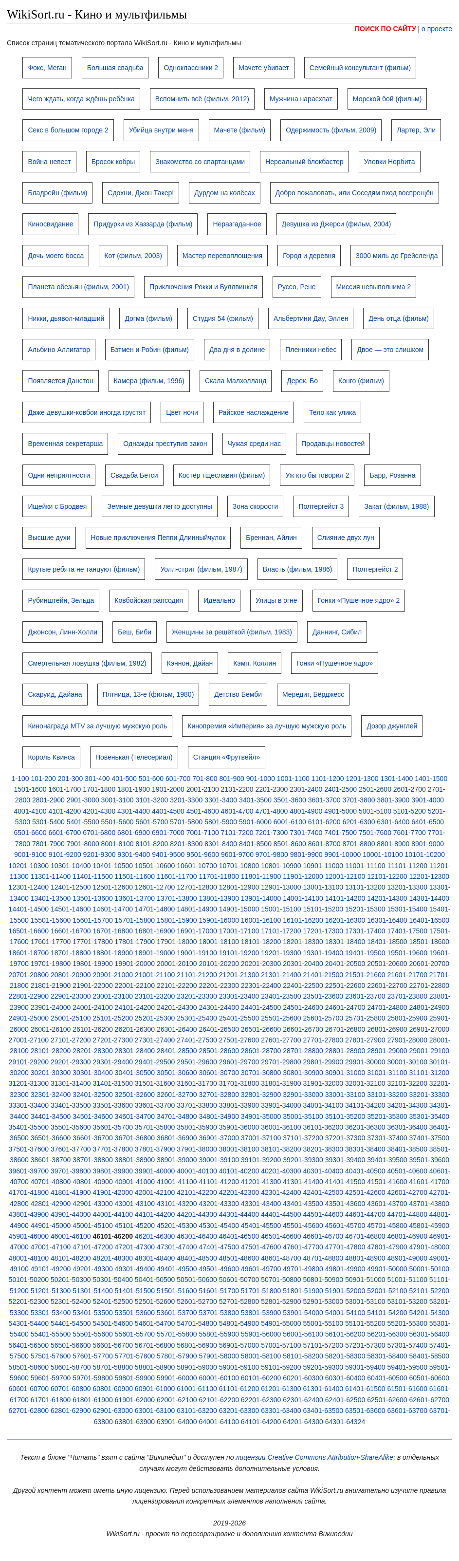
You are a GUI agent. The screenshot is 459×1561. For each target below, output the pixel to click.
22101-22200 (177, 985)
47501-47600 (261, 1247)
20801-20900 (71, 975)
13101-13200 (365, 887)
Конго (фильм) (361, 381)
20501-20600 (387, 963)
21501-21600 (365, 975)
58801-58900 (155, 1367)
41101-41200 (219, 1182)
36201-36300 (365, 1127)
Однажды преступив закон (165, 443)
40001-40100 (197, 1171)
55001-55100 (323, 1323)
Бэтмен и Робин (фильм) (149, 349)
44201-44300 (197, 1214)
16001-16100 (261, 920)
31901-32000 (323, 1083)
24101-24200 (135, 1007)
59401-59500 (407, 1367)
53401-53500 (93, 1313)
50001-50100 (429, 1269)
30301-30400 (93, 1073)
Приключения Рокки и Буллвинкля (203, 287)
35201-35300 (387, 1116)
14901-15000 (239, 909)
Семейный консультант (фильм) (360, 68)
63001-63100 (155, 1410)
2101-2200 (237, 789)
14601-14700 (112, 909)
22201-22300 (219, 985)
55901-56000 (261, 1334)
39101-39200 (261, 1160)
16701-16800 (112, 931)
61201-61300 (281, 1389)
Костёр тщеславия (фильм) (222, 475)
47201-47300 (135, 1247)
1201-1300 (362, 778)
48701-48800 (323, 1258)
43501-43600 (345, 1204)
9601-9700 (237, 854)
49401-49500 (177, 1269)
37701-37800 (112, 1149)
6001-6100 (290, 822)
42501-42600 (365, 1192)
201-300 (70, 778)
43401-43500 (303, 1204)
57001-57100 (281, 1345)
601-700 (177, 778)
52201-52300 (29, 1301)
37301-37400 (387, 1138)
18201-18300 (303, 942)
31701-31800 (239, 1083)
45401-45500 (261, 1225)
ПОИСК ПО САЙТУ (385, 29)
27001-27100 (29, 1040)
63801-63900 (135, 1422)
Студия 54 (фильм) (223, 318)
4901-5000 (340, 811)
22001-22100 (135, 985)
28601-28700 (261, 1051)
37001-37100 (261, 1138)
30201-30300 (51, 1073)
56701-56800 (155, 1345)
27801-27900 (365, 1040)
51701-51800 (261, 1291)
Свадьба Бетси (134, 475)
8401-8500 (255, 844)
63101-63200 (197, 1410)
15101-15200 (323, 909)
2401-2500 (340, 789)
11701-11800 (219, 876)
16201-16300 (345, 920)
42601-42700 (407, 1192)
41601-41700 (429, 1182)
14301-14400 (429, 898)
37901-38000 (197, 1149)
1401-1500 (431, 778)
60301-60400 (345, 1378)
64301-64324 (345, 1422)
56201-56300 (387, 1334)
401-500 (123, 778)
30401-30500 (135, 1073)
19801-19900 (93, 963)
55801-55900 (219, 1334)
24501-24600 (303, 1007)
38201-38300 (323, 1149)
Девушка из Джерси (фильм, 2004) (336, 224)
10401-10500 (112, 866)
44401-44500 (281, 1214)
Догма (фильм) (148, 318)
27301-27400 (155, 1040)
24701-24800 (387, 1007)
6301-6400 (393, 822)
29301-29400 (112, 1062)
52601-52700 (197, 1301)
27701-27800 (323, 1040)
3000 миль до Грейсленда (397, 256)
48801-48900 (365, 1258)
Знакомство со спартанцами (200, 162)
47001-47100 (51, 1247)
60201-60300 (303, 1378)
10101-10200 (425, 854)
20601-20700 (429, 963)
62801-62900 (71, 1410)
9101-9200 (65, 854)
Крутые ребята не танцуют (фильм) (84, 569)
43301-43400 (261, 1204)
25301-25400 (197, 1018)
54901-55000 (281, 1323)
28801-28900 (345, 1051)
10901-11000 (323, 866)
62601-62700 (429, 1400)
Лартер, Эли (416, 130)
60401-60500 (387, 1378)
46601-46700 (323, 1236)
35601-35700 (112, 1127)
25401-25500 (239, 1018)
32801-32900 (261, 1094)
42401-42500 (323, 1192)
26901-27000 (429, 1029)
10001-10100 (383, 854)
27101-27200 (71, 1040)
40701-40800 (51, 1182)
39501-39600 (429, 1160)
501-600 (151, 778)
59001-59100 (239, 1367)
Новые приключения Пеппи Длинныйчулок (158, 537)
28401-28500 (177, 1051)
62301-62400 (303, 1400)
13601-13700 (135, 898)
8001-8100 (117, 844)
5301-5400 (48, 822)
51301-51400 (93, 1291)
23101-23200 (155, 996)
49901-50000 (387, 1269)
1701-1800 (99, 789)
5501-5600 (117, 822)
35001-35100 (303, 1116)
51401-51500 (135, 1291)
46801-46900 (407, 1236)
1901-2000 (168, 789)
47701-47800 (345, 1247)
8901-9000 (427, 844)
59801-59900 (135, 1378)
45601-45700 (345, 1225)
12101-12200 (387, 876)
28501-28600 (219, 1051)
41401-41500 (345, 1182)
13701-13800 (177, 898)
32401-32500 (93, 1094)
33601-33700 (155, 1105)
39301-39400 (345, 1160)
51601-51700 (219, 1291)
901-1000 (260, 778)
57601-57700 (93, 1356)
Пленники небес (310, 349)
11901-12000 (303, 876)
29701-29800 (281, 1062)
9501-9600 (202, 854)
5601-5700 (151, 822)
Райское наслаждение (254, 412)
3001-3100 (117, 800)
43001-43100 (135, 1204)
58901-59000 (197, 1367)
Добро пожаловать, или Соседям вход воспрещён (354, 193)
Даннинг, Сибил (337, 632)
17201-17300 (323, 931)
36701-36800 (135, 1138)
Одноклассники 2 (191, 68)
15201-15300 (365, 909)
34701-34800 (177, 1116)
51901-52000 (345, 1291)
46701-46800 (365, 1236)
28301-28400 (135, 1051)
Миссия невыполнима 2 (373, 287)
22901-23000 (71, 996)
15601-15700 (93, 920)
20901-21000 (112, 975)
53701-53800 (219, 1313)
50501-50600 (197, 1279)
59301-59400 (365, 1367)
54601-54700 (155, 1323)
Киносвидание (50, 224)
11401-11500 (93, 876)
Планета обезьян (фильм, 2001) (78, 287)
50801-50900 (323, 1279)
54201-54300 (429, 1313)
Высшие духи (49, 537)
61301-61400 (323, 1389)
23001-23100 (112, 996)
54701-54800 (197, 1323)
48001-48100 (29, 1258)
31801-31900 (281, 1083)
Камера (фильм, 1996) (149, 381)
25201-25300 (155, 1018)
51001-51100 (407, 1279)
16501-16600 (29, 931)
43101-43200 (177, 1204)
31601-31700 (197, 1083)
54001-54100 (345, 1313)
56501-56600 (71, 1345)
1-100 (20, 778)
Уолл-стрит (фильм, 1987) (201, 569)
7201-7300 (271, 832)
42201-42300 (239, 1192)
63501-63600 (365, 1410)
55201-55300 (407, 1323)
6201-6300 (359, 822)
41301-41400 (303, 1182)
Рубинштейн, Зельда (61, 600)
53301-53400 (51, 1313)
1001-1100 (293, 778)
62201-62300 (261, 1400)
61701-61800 (51, 1400)
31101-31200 (429, 1073)
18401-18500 (387, 942)
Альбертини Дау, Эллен (311, 318)
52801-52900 (281, 1301)
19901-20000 (135, 963)
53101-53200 (407, 1301)
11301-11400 (51, 876)
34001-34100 (323, 1105)
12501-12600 (112, 887)
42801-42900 (51, 1204)
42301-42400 (281, 1192)
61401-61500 (365, 1389)
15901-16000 (219, 920)
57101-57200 (323, 1345)
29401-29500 (155, 1062)
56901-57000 (239, 1345)
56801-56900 (197, 1345)
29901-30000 (365, 1062)
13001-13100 (323, 887)
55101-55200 (365, 1323)
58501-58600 (29, 1367)
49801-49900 (345, 1269)
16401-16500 (429, 920)
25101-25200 (112, 1018)
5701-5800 (186, 822)
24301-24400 (219, 1007)
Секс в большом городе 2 (68, 130)
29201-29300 (71, 1062)
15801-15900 (177, 920)
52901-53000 (323, 1301)
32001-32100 (365, 1083)
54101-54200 (387, 1313)
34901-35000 (261, 1116)
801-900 (232, 778)
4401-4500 (168, 811)
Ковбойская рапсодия (148, 600)
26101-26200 (93, 1029)
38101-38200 (281, 1149)
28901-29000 (387, 1051)
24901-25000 (29, 1018)
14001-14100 (303, 898)
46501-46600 (281, 1236)
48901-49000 (407, 1258)
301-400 (97, 778)
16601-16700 (71, 931)
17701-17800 (93, 942)
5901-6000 (255, 822)
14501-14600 (71, 909)
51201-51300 (51, 1291)
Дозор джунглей (392, 726)
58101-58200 (303, 1356)
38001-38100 (239, 1149)
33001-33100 (345, 1094)
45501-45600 (303, 1225)
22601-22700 (387, 985)
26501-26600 (261, 1029)
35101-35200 (345, 1116)
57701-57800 (135, 1356)
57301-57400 (407, 1345)
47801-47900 (387, 1247)
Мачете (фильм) (240, 130)
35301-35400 (429, 1116)
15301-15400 (407, 909)
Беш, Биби (134, 632)
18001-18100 (219, 942)
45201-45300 (177, 1225)
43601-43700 (387, 1204)
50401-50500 (155, 1279)
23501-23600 (323, 996)
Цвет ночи (182, 412)
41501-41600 (387, 1182)
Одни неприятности (59, 475)
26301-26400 (177, 1029)
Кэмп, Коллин (254, 663)
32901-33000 (303, 1094)
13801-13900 (219, 898)
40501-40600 (407, 1171)
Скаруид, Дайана (55, 694)
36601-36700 (93, 1138)
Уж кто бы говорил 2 (317, 475)
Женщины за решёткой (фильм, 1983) (232, 632)
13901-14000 (261, 898)
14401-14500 (29, 909)
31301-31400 (71, 1083)
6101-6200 (324, 822)
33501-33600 (112, 1105)
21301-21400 (281, 975)
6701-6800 (99, 832)
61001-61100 (197, 1389)
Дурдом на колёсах (224, 193)
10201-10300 (29, 866)
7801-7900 (48, 844)
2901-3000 (83, 800)
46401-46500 (239, 1236)
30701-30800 (261, 1073)
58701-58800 (112, 1367)
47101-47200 (93, 1247)
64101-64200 (261, 1422)
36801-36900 (177, 1138)
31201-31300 (29, 1083)
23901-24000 (51, 1007)
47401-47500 (219, 1247)
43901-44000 (71, 1214)
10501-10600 (155, 866)
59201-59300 (323, 1367)
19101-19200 (239, 953)
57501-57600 (51, 1356)
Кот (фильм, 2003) (133, 256)
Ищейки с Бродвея (57, 506)
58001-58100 (261, 1356)
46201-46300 (155, 1236)
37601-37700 (71, 1149)
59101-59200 (281, 1367)
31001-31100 (387, 1073)
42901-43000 (93, 1204)
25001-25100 (71, 1018)
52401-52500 (112, 1301)
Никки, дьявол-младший (66, 318)
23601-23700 (365, 996)
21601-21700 (407, 975)
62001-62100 (177, 1400)
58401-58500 (429, 1356)
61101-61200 (239, 1389)
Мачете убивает (264, 68)
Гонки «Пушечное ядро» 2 (359, 600)
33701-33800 (197, 1105)
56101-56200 (345, 1334)
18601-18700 (29, 953)
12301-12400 (29, 887)
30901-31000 (345, 1073)
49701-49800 (303, 1269)
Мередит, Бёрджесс (313, 694)
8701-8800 (359, 844)
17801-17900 (135, 942)
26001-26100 (51, 1029)
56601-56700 (112, 1345)
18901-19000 (155, 953)
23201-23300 (197, 996)
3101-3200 (151, 800)
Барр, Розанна (392, 475)
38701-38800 (93, 1160)
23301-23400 (239, 996)
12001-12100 (345, 876)
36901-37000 (219, 1138)
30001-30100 (407, 1062)
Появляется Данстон (60, 381)
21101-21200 (197, 975)
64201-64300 (303, 1422)
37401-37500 (429, 1138)
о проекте (437, 29)
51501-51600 (177, 1291)
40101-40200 (239, 1171)
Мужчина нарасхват (301, 99)
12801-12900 (239, 887)
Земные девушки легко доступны (159, 506)
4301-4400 (133, 811)
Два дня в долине (237, 349)
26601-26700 (303, 1029)
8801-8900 (393, 844)
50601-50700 (239, 1279)
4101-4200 (64, 811)
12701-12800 (197, 887)
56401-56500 (29, 1345)
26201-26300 (135, 1029)
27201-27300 (112, 1040)
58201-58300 (345, 1356)
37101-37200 (303, 1138)
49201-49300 (93, 1269)
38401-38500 (407, 1149)
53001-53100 (365, 1301)
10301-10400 (71, 866)
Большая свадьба (115, 68)
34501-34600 (93, 1116)
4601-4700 (237, 811)
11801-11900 (261, 876)
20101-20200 (219, 963)
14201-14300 (387, 898)
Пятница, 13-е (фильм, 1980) (148, 694)
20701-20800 (29, 975)
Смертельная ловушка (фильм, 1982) (87, 663)
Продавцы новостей (333, 443)
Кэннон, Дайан (190, 663)
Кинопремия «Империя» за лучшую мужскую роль (266, 726)
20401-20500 (345, 963)
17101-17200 (281, 931)
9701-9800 (272, 854)
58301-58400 (387, 1356)
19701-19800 (51, 963)
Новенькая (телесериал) (134, 757)
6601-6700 (64, 832)
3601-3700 (324, 800)
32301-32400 (51, 1094)
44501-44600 (323, 1214)
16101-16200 (303, 920)
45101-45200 (135, 1225)
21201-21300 (239, 975)
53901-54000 (303, 1313)
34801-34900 (219, 1116)
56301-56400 (429, 1334)
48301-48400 (155, 1258)
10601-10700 (197, 866)
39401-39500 (387, 1160)
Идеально (219, 600)
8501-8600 (290, 844)
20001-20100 (177, 963)
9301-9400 (133, 854)
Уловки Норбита (389, 162)
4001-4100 (30, 811)
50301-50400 (112, 1279)
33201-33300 (429, 1094)
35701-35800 (155, 1127)
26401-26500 (219, 1029)
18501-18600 (429, 942)
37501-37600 (29, 1149)
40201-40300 (281, 1171)
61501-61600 (407, 1389)
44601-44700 (365, 1214)
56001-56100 (303, 1334)
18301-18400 (345, 942)
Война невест (49, 162)
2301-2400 (306, 789)
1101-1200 (328, 778)
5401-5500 (83, 822)
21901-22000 (93, 985)
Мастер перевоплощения (222, 256)
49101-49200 (51, 1269)
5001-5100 (375, 811)
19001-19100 (197, 953)
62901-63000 (112, 1410)
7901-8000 (83, 844)
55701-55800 (177, 1334)
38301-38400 (365, 1149)
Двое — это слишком (390, 349)
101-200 (43, 778)
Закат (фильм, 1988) (396, 506)
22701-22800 (429, 985)
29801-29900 (323, 1062)
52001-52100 (387, 1291)
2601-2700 (409, 789)
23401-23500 (281, 996)
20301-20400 (303, 963)
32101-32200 (407, 1083)
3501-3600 (290, 800)
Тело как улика (332, 412)
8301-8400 (220, 844)
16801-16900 (155, 931)
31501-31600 (155, 1083)
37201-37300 (345, 1138)
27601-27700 (281, 1040)
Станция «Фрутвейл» (226, 757)
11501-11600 (135, 876)
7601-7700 (409, 832)
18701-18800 (71, 953)
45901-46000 (29, 1236)
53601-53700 (177, 1313)
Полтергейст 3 (321, 506)
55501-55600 (93, 1334)
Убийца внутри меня (161, 130)
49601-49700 (261, 1269)
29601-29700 (239, 1062)
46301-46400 (197, 1236)
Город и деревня (309, 256)
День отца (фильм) (398, 318)
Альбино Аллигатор (59, 349)
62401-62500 (345, 1400)
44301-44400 (239, 1214)
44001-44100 (112, 1214)
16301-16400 (387, 920)
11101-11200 (407, 866)
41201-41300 (261, 1182)
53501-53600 (135, 1313)
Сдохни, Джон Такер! (141, 193)
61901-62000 (135, 1400)
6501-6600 (30, 832)
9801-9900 (306, 854)
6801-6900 (133, 832)
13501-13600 (93, 898)
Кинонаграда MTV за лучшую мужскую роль (97, 726)
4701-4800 (271, 811)
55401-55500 (51, 1334)
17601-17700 (51, 942)
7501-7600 (375, 832)
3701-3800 (359, 800)
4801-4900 (306, 811)
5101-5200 (409, 811)
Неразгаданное (237, 224)
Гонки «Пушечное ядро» (334, 663)
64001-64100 (219, 1422)
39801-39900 (112, 1171)
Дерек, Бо (302, 381)
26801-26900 (387, 1029)
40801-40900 (93, 1182)
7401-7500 (340, 832)
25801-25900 (407, 1018)
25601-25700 (323, 1018)
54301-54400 (29, 1323)
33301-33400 (29, 1105)
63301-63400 (281, 1410)
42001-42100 (155, 1192)
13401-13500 (51, 898)
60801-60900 (112, 1389)
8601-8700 (324, 844)
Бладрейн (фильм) (57, 193)
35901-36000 (239, 1127)
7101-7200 (237, 832)
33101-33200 (387, 1094)
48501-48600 (239, 1258)
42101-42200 (197, 1192)
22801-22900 (29, 996)
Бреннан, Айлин (271, 537)
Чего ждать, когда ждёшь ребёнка (81, 99)
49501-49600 (219, 1269)
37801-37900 (155, 1149)
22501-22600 (345, 985)
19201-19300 (281, 953)
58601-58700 (71, 1367)
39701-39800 (71, 1171)
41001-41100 (177, 1182)
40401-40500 (365, 1171)
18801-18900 (112, 953)
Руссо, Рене (297, 287)
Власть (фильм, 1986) (297, 569)
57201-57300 (365, 1345)
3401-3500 (255, 800)
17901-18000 (177, 942)
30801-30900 (303, 1073)
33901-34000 (281, 1105)
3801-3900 (393, 800)
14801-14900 (197, 909)
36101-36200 (323, 1127)
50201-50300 (71, 1279)
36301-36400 (407, 1127)
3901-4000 (427, 800)
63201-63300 (239, 1410)
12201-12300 (429, 876)
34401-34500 (51, 1116)
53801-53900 (261, 1313)
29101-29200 (29, 1062)
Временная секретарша (65, 443)
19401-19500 (365, 953)
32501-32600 (135, 1094)
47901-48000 (429, 1247)
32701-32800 (219, 1094)
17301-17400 (365, 931)
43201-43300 (219, 1204)
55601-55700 (135, 1334)
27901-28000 (407, 1040)
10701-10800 (239, 866)
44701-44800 (407, 1214)
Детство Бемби (238, 694)
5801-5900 (220, 822)
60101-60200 (261, 1378)
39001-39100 (219, 1160)
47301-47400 (177, 1247)
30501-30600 (177, 1073)
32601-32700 (177, 1094)
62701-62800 (29, 1410)
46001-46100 (71, 1236)
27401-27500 (197, 1040)
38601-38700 (51, 1160)
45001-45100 (93, 1225)
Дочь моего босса (56, 256)
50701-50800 (281, 1279)
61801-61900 (93, 1400)
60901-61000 (155, 1389)
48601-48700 (281, 1258)
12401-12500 (71, 887)
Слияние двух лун (345, 537)
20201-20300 (261, 963)
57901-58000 (219, 1356)
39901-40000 (155, 1171)
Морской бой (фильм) (387, 99)
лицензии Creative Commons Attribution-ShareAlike (314, 1457)
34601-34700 (135, 1116)
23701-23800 (407, 996)
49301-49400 (135, 1269)
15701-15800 (135, 920)
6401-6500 (427, 822)
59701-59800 (93, 1378)
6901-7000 (168, 832)
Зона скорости (255, 506)
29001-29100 (429, 1051)
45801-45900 (429, 1225)
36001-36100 (281, 1127)
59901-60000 (177, 1378)
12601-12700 (155, 887)
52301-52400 (71, 1301)
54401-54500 (71, 1323)
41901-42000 (112, 1192)
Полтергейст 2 (375, 569)
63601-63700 (407, 1410)
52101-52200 (429, 1291)
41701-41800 (29, 1192)
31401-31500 (112, 1083)
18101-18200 (261, 942)
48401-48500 (197, 1258)
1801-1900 (133, 789)
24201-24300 (177, 1007)
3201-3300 (186, 800)
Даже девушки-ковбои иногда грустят (87, 412)
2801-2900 (48, 800)
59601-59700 (51, 1378)
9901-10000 (343, 854)
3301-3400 (220, 800)
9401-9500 (168, 854)
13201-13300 (407, 887)
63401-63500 (323, 1410)
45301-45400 (219, 1225)
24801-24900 (429, 1007)
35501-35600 (71, 1127)
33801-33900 (239, 1105)
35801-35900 (197, 1127)
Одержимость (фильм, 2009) (331, 130)
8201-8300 (186, 844)
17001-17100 (239, 931)
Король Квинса (51, 757)
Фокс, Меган (47, 68)
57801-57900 (177, 1356)
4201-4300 (99, 811)
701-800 (204, 778)
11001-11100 (365, 866)
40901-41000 (135, 1182)
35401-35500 (29, 1127)
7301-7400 (306, 832)
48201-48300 (112, 1258)
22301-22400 (261, 985)
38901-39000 (177, 1160)
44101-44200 (155, 1214)
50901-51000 (365, 1279)
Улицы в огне (276, 600)
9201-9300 (99, 854)
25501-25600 (281, 1018)
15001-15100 (281, 909)
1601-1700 (64, 789)
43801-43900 (29, 1214)
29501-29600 (197, 1062)
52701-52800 (239, 1301)
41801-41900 (71, 1192)
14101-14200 (345, 898)
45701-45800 (387, 1225)
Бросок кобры (113, 162)
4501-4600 (202, 811)
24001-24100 (93, 1007)
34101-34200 (365, 1105)
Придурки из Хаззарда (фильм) (142, 224)
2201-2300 (271, 789)
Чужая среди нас (254, 443)
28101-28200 (51, 1051)
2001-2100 (202, 789)
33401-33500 (71, 1105)
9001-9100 (30, 854)
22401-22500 (303, 985)
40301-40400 (323, 1171)
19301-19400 (323, 953)
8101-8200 (151, 844)
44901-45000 (51, 1225)
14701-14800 (155, 909)
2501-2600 (375, 789)
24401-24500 (261, 1007)
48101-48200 (71, 1258)
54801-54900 (239, 1323)
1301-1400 (396, 778)
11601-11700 (177, 876)
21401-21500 (323, 975)
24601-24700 (345, 1007)
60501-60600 (429, 1378)
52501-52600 (155, 1301)
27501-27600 (239, 1040)
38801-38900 (135, 1160)
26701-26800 (345, 1029)
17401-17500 (407, 931)
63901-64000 (177, 1422)
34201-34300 (407, 1105)
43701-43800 (429, 1204)
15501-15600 (51, 920)
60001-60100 (219, 1378)
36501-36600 (51, 1138)
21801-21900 (51, 985)
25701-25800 (365, 1018)
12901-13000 (281, 887)
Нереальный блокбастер (304, 162)
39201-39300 (303, 1160)
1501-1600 (30, 789)
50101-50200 (29, 1279)
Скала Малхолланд (235, 381)
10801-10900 (281, 866)
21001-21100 (155, 975)
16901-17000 (197, 931)
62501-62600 (387, 1400)
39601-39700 (29, 1171)
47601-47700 (303, 1247)
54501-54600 (112, 1323)
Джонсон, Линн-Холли (62, 632)
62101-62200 (219, 1400)
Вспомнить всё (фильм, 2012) (202, 99)
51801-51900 (303, 1291)
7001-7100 (202, 832)
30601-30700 (219, 1073)
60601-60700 (29, 1389)
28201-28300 (93, 1051)
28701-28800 (303, 1051)
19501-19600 (407, 953)
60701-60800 (71, 1389)
